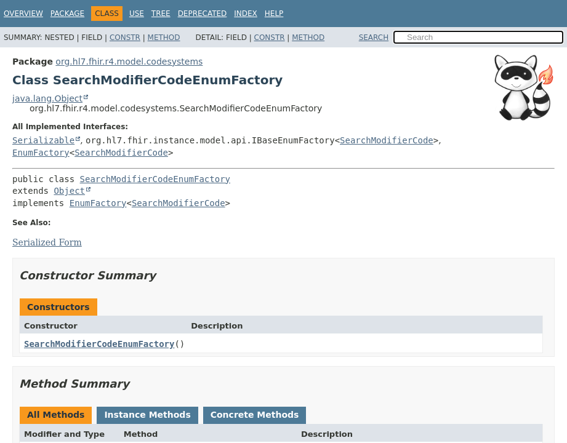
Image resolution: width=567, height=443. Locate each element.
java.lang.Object (47, 98)
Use (136, 13)
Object (69, 191)
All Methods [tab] (55, 415)
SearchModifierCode (386, 140)
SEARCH (374, 37)
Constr (125, 37)
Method (164, 37)
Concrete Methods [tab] (255, 415)
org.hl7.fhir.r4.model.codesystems (129, 61)
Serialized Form (47, 242)
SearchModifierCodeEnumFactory (155, 179)
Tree (161, 13)
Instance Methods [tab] (147, 415)
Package (67, 13)
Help (274, 13)
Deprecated (202, 13)
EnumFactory (41, 153)
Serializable (43, 140)
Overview (23, 13)
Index (245, 13)
